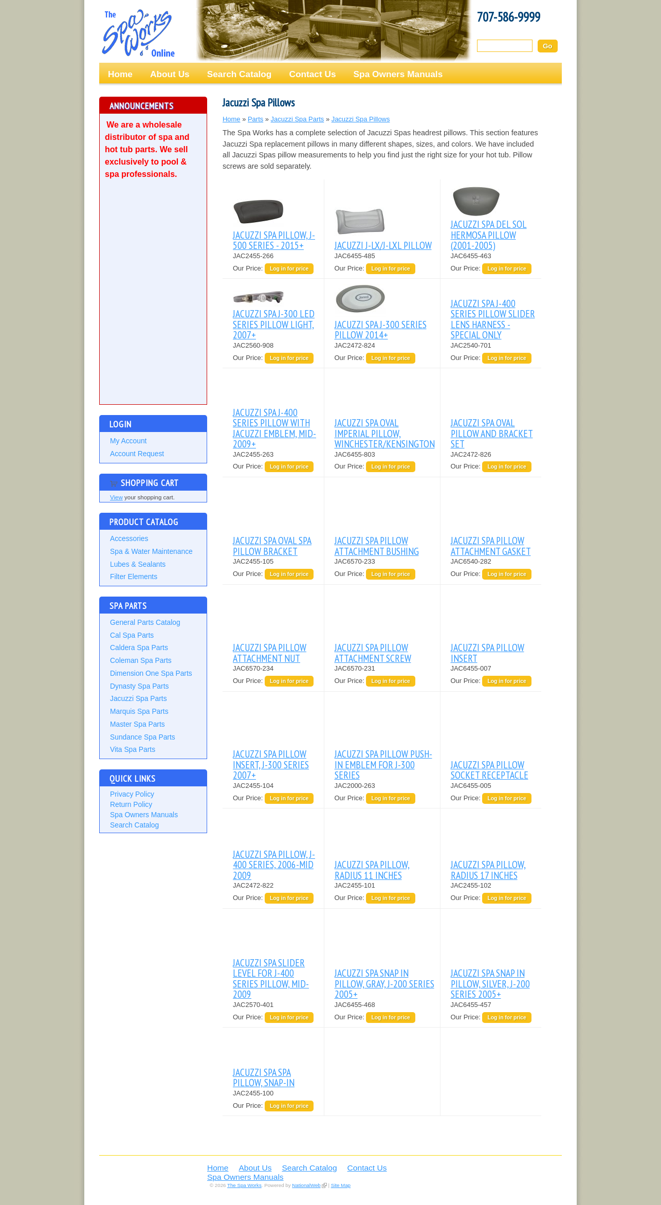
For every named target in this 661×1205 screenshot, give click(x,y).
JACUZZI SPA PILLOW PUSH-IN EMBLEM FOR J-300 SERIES (383, 764)
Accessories (129, 538)
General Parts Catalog (145, 622)
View (116, 497)
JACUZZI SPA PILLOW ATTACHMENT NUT (269, 652)
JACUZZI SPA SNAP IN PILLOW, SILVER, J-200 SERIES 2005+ (490, 983)
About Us (170, 74)
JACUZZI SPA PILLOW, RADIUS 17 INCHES (488, 869)
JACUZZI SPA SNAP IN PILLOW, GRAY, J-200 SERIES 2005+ (384, 983)
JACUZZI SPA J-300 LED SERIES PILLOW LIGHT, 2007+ (274, 324)
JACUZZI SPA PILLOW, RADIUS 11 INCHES (372, 869)
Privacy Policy (132, 794)
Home (120, 74)
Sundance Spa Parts (142, 737)
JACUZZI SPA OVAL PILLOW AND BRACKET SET (492, 433)
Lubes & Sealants (138, 564)
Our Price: (249, 268)
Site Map (341, 1185)
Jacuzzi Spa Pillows (361, 119)
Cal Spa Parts (132, 635)
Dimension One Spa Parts (151, 673)
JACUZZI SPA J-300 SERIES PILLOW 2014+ (381, 329)
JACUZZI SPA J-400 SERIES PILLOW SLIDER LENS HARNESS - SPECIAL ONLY (493, 319)
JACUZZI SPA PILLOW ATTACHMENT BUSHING (377, 545)
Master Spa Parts (137, 724)
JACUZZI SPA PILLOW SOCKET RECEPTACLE (489, 769)
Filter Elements (133, 576)
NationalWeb (306, 1185)
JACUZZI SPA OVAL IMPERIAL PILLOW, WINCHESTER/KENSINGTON (385, 433)
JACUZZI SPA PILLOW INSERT (487, 652)
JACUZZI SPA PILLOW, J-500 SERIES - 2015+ (274, 239)
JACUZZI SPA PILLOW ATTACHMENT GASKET (491, 545)
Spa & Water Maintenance (151, 551)
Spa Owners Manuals (398, 74)
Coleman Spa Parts (141, 660)
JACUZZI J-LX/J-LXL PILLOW (383, 245)
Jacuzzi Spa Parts (138, 698)
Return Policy (131, 804)
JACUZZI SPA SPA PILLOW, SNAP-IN (264, 1077)
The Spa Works (137, 33)
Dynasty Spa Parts (139, 686)
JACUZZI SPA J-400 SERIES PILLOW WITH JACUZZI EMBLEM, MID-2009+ (274, 428)
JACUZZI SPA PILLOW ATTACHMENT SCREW (373, 652)
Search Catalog (239, 74)
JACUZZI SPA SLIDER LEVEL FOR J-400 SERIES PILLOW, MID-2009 (271, 978)
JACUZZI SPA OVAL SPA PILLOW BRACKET (272, 545)
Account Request (137, 453)
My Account (128, 441)
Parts (255, 119)
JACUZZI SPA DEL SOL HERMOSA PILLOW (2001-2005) (489, 234)
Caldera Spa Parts (139, 647)
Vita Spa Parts (132, 749)
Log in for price (289, 269)
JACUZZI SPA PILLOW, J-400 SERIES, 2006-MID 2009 (274, 865)
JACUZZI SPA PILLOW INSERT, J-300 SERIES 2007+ (271, 764)
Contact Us (312, 74)
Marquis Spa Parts (139, 711)
